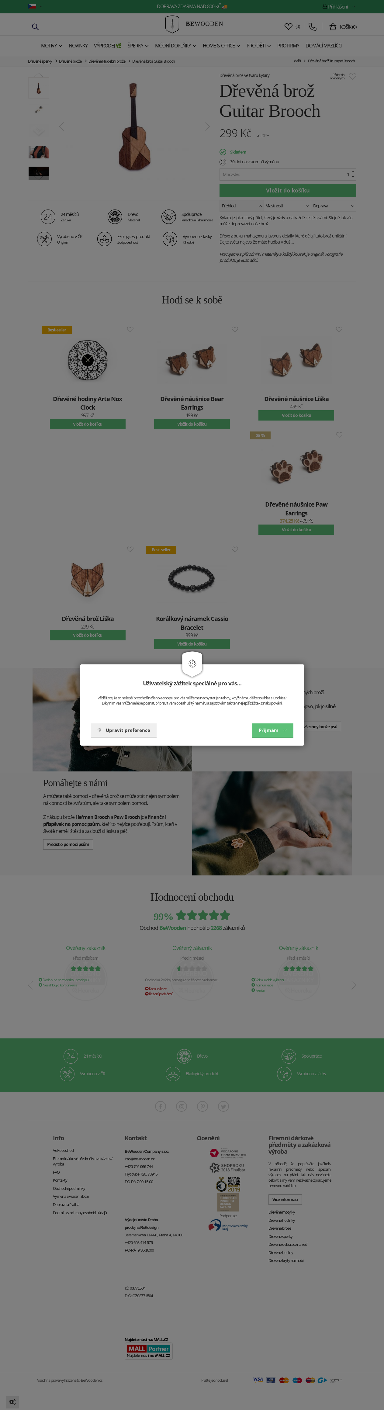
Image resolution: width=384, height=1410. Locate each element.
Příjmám (273, 730)
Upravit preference (123, 730)
